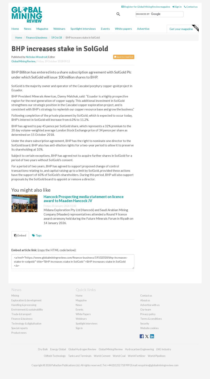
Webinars (59, 28)
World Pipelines (156, 355)
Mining (15, 295)
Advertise (143, 28)
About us (145, 300)
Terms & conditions (151, 318)
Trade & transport (21, 314)
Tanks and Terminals (79, 355)
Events (105, 28)
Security (144, 323)
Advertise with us (150, 305)
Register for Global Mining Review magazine (145, 6)
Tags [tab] (37, 235)
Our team (145, 309)
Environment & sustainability (27, 309)
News (79, 305)
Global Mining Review (23, 61)
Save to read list (123, 56)
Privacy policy (148, 314)
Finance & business (21, 318)
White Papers (83, 314)
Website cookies (149, 328)
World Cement (102, 355)
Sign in (177, 6)
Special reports (19, 328)
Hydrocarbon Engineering (139, 349)
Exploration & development (26, 300)
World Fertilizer (136, 355)
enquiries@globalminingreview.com (158, 365)
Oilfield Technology (55, 355)
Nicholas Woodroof (36, 57)
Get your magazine (184, 28)
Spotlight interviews (83, 28)
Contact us (191, 6)
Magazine (42, 28)
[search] (160, 14)
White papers (123, 28)
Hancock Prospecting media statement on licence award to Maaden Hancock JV (84, 198)
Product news (18, 332)
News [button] (27, 28)
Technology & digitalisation (26, 323)
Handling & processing (23, 305)
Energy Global (58, 349)
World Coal (119, 355)
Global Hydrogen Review (82, 349)
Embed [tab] (20, 235)
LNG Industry (163, 349)
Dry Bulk (43, 349)
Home (15, 28)
